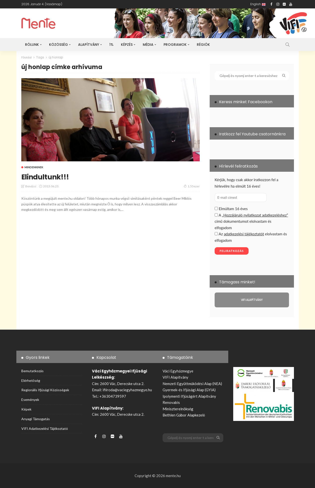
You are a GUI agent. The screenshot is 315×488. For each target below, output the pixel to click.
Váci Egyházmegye (178, 371)
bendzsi (30, 186)
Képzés (127, 44)
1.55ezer (192, 186)
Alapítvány (88, 44)
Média (148, 44)
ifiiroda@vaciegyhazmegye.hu (127, 390)
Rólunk (32, 44)
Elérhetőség (30, 380)
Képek (26, 409)
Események (30, 399)
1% (111, 44)
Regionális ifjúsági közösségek (45, 390)
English (258, 4)
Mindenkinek (34, 167)
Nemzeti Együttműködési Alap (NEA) (192, 383)
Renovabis (171, 402)
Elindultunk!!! (49, 176)
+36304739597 (112, 396)
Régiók (203, 44)
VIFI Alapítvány (175, 377)
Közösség (58, 44)
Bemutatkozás (32, 371)
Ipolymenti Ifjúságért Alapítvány (189, 396)
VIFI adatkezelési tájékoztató (44, 428)
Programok (175, 44)
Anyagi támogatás (35, 418)
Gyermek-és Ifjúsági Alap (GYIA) (189, 390)
